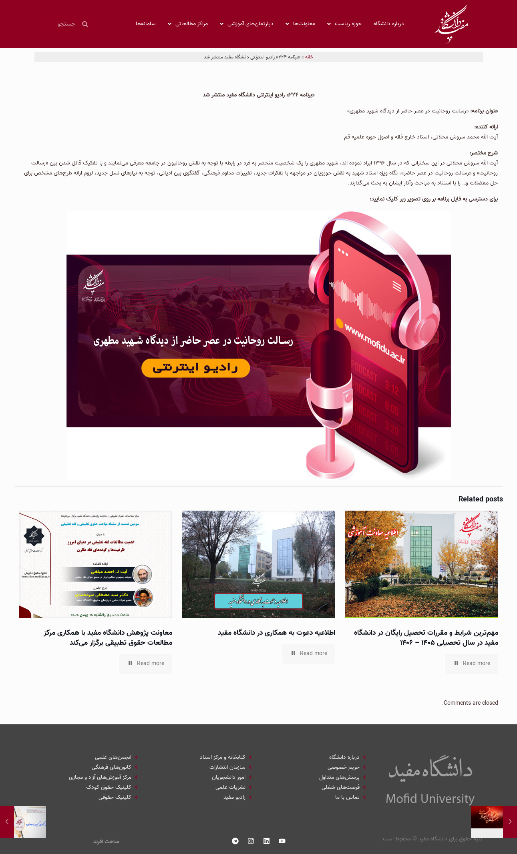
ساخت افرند (106, 841)
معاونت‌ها (300, 23)
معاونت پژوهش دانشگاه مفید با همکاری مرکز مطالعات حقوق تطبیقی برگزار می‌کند (108, 638)
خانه (309, 57)
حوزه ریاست (344, 23)
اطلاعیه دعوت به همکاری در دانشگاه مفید (276, 633)
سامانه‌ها (146, 23)
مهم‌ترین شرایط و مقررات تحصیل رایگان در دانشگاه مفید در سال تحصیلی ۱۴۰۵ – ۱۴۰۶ (426, 638)
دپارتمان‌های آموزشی (247, 23)
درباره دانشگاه (389, 23)
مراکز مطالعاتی (188, 23)
